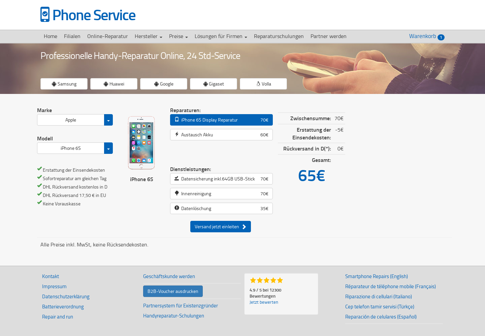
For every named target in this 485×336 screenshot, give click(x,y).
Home (50, 36)
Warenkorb (427, 36)
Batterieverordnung (63, 306)
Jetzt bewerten (264, 302)
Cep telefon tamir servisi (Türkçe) (379, 306)
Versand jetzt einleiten (221, 226)
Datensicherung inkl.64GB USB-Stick (221, 178)
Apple (70, 119)
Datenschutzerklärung (66, 296)
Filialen (72, 36)
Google (163, 83)
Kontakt (50, 276)
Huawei (114, 83)
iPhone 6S (71, 148)
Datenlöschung (221, 208)
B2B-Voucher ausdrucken (173, 291)
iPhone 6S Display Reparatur (221, 119)
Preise (178, 36)
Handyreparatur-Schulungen (173, 315)
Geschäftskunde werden (169, 276)
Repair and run (57, 316)
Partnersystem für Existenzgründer (180, 305)
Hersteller (148, 36)
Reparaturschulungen (279, 36)
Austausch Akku (221, 134)
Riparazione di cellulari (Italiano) (378, 296)
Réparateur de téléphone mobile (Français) (390, 286)
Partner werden (329, 36)
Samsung (64, 83)
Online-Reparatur (107, 36)
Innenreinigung (221, 193)
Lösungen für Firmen (221, 36)
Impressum (54, 286)
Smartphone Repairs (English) (376, 276)
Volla (263, 83)
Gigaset (213, 83)
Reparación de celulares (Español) (381, 316)
